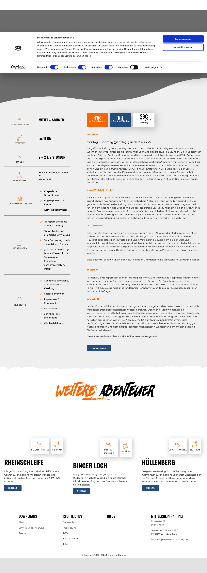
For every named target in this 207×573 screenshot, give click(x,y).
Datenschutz (70, 522)
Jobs (65, 544)
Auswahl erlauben (183, 15)
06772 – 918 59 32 (169, 530)
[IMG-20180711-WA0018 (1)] (103, 419)
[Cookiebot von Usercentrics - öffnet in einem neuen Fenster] (18, 35)
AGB (65, 533)
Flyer (21, 522)
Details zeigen (150, 35)
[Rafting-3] (34, 419)
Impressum (69, 527)
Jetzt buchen (70, 538)
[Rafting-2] (172, 419)
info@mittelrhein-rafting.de (172, 539)
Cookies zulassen (183, 7)
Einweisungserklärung (31, 527)
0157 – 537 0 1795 (167, 533)
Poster (22, 533)
